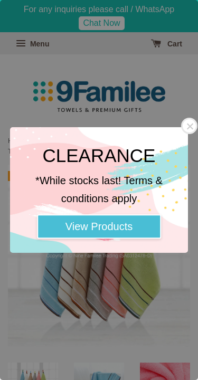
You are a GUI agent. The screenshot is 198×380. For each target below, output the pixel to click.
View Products (99, 226)
